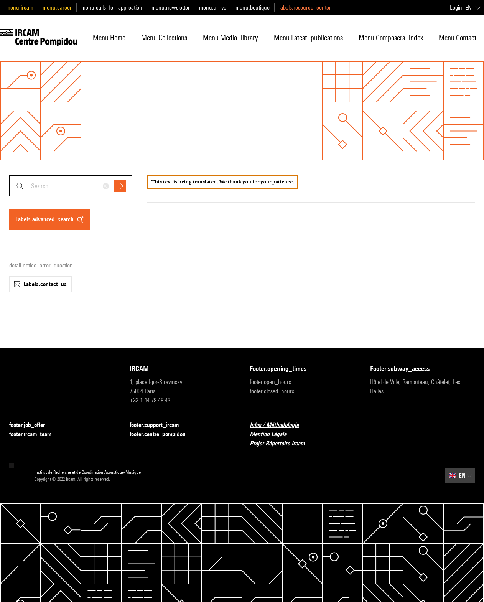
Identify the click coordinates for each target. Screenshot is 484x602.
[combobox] (70, 185)
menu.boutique (252, 7)
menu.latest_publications (308, 37)
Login (456, 7)
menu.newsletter (170, 7)
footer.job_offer (31, 425)
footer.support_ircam (159, 425)
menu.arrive (212, 7)
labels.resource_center (305, 7)
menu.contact (457, 37)
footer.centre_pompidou (162, 434)
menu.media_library (230, 37)
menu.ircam (19, 7)
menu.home (109, 37)
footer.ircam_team (35, 434)
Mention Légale (273, 434)
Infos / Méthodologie (279, 425)
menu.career (57, 7)
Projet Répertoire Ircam (282, 444)
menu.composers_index (391, 37)
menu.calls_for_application (111, 7)
